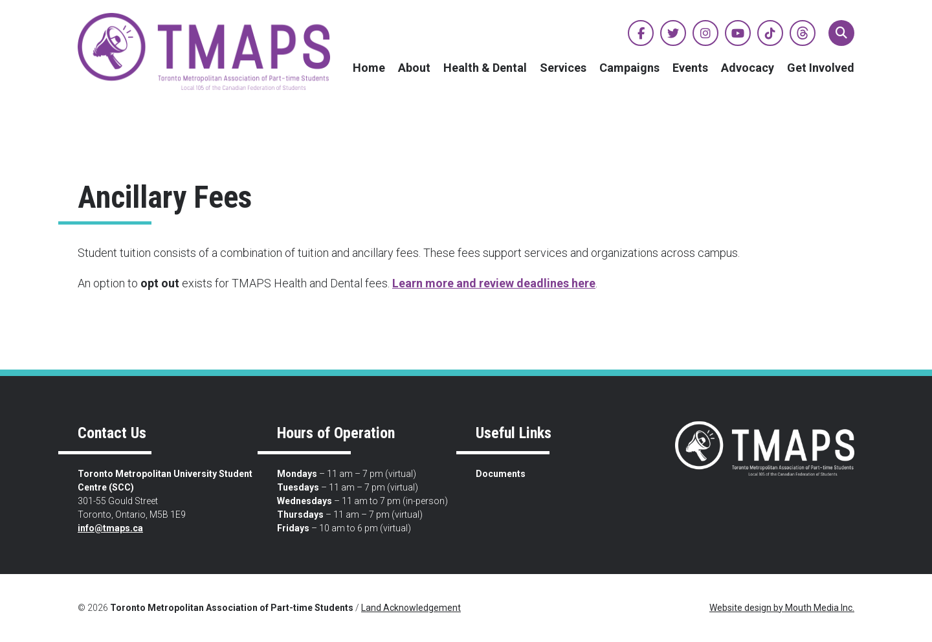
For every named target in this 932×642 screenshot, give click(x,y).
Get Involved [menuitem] (820, 67)
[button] (841, 33)
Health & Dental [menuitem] (485, 67)
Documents (501, 474)
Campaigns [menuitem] (629, 67)
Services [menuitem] (563, 67)
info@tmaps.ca (110, 528)
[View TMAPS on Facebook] (641, 33)
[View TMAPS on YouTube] (738, 33)
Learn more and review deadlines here (493, 283)
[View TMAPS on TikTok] (770, 33)
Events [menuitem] (690, 67)
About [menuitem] (414, 67)
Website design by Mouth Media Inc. (781, 608)
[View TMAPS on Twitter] (673, 33)
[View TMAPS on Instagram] (705, 33)
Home (369, 67)
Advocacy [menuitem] (747, 67)
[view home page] (204, 51)
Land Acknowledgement (411, 608)
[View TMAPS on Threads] (803, 33)
